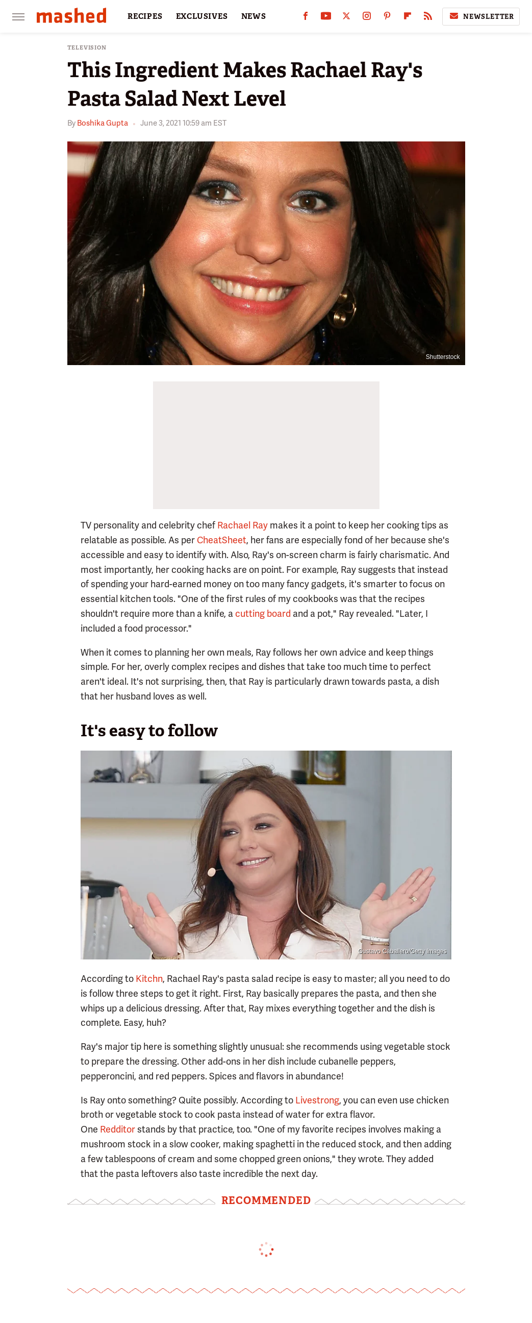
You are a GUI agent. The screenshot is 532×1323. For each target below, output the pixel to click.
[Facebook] (305, 18)
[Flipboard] (407, 18)
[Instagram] (367, 18)
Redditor (117, 1129)
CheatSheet (221, 540)
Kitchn (149, 978)
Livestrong (317, 1100)
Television (87, 48)
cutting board (263, 613)
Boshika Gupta (102, 123)
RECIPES (145, 16)
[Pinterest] (387, 18)
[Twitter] (346, 18)
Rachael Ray (242, 525)
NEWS (253, 16)
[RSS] (428, 18)
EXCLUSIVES (202, 16)
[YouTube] (326, 18)
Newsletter (481, 16)
